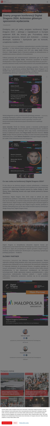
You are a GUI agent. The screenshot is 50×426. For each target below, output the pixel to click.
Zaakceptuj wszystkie (7, 422)
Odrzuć (15, 422)
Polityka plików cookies (24, 422)
